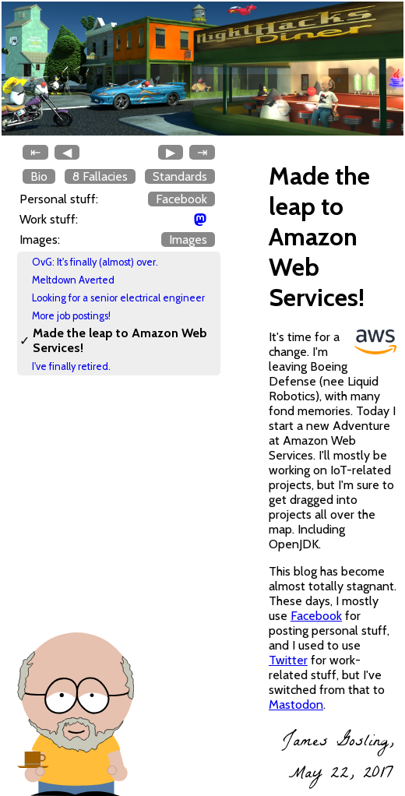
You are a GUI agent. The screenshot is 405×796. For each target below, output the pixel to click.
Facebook (181, 199)
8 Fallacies (100, 176)
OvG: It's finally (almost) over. (95, 262)
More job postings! (71, 316)
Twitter (288, 660)
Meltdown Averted (73, 280)
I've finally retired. (71, 366)
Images (188, 239)
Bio (39, 176)
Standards (180, 176)
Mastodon (296, 704)
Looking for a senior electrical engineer (118, 298)
